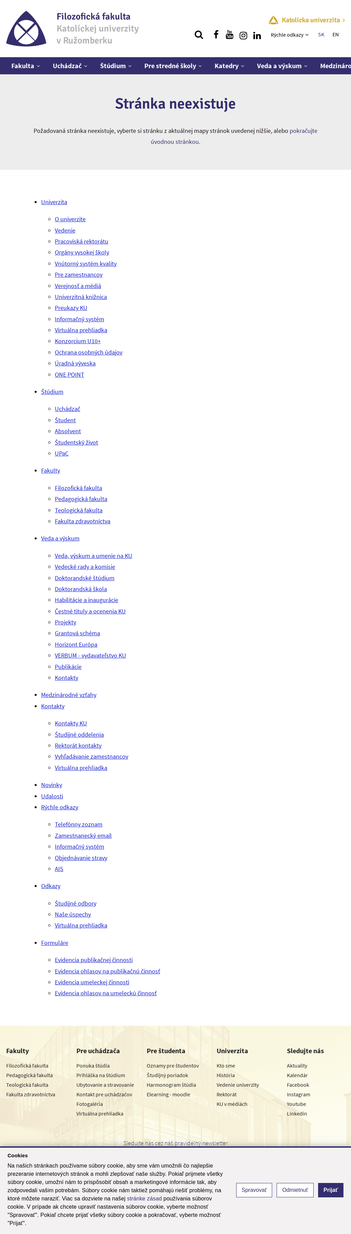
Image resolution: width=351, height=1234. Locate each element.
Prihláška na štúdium (100, 1075)
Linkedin (297, 1113)
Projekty (65, 622)
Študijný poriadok (167, 1075)
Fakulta (22, 65)
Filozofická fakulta (78, 488)
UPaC (62, 453)
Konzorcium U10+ (78, 341)
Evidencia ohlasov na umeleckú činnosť (106, 993)
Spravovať (254, 1190)
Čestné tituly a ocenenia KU (90, 611)
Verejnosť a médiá (78, 286)
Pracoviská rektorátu (81, 241)
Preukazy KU (71, 308)
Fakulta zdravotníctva (82, 521)
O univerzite (70, 219)
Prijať (331, 1190)
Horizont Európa (76, 644)
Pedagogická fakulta (81, 499)
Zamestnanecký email (83, 835)
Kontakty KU (71, 723)
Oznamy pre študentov (173, 1065)
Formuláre (54, 943)
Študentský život (76, 442)
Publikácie (68, 667)
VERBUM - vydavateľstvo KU (90, 655)
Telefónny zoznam (78, 824)
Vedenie (65, 230)
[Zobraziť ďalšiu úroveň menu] (307, 34)
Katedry (227, 65)
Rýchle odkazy (287, 34)
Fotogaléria (89, 1103)
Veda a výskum (279, 65)
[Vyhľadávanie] (199, 34)
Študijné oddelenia (79, 734)
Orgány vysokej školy (82, 252)
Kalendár (297, 1075)
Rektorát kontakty (78, 745)
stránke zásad (144, 1198)
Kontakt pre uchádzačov (104, 1094)
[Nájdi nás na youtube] (230, 34)
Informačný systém (79, 319)
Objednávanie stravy (81, 858)
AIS (59, 869)
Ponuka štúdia (93, 1065)
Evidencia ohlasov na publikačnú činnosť (107, 971)
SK (321, 34)
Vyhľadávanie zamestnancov (91, 756)
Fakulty (50, 470)
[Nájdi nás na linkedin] (257, 34)
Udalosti (52, 796)
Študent (65, 420)
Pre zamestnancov (78, 274)
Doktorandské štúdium (84, 578)
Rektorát (227, 1094)
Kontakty (66, 678)
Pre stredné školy (170, 65)
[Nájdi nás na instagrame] (243, 34)
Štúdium (113, 65)
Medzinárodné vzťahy (68, 695)
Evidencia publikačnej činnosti (94, 960)
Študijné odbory (75, 903)
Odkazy (50, 886)
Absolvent (68, 431)
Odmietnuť (295, 1190)
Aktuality (297, 1065)
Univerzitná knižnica (81, 297)
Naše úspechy (73, 914)
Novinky (51, 785)
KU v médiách (232, 1103)
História (226, 1075)
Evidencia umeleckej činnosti (92, 982)
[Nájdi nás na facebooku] (216, 34)
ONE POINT (69, 374)
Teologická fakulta (78, 510)
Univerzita (54, 202)
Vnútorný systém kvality (86, 263)
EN (335, 34)
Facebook (298, 1084)
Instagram (298, 1094)
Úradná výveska (75, 363)
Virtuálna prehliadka (81, 330)
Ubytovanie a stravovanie (105, 1084)
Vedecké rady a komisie (85, 567)
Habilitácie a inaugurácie (86, 600)
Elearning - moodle (168, 1094)
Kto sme (226, 1065)
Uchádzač (67, 65)
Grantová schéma (77, 633)
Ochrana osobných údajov (88, 352)
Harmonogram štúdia (171, 1084)
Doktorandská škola (81, 589)
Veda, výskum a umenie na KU (93, 556)
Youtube (296, 1103)
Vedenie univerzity (238, 1084)
